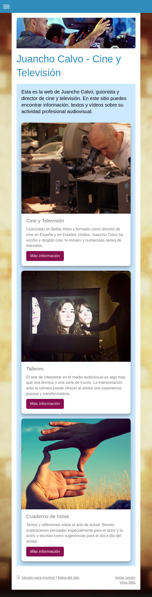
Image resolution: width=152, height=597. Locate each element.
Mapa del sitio (68, 578)
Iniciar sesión (125, 578)
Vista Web (127, 582)
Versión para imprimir (36, 578)
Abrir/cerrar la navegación (76, 6)
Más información (45, 255)
